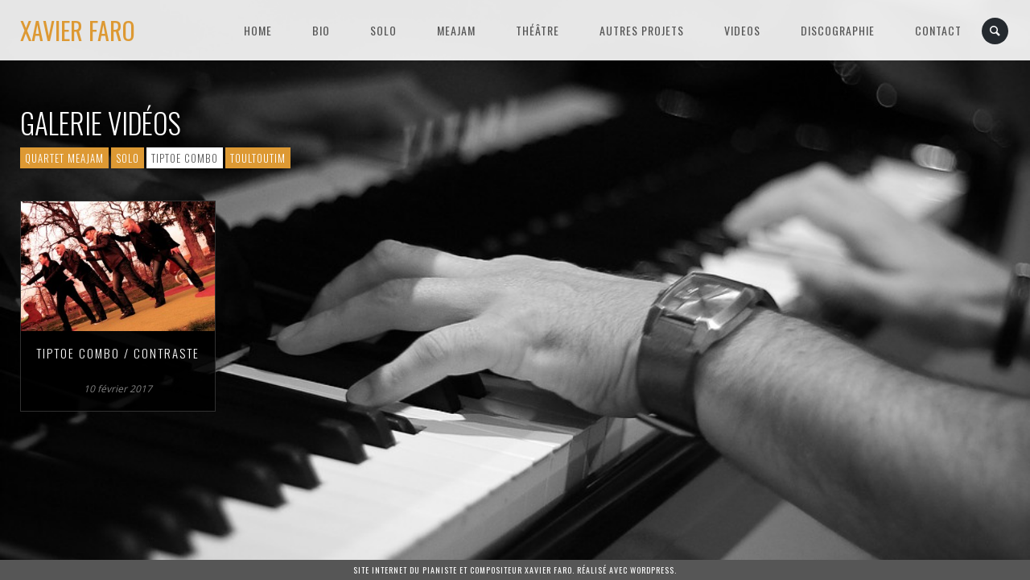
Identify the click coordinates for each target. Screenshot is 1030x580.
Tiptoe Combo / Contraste (118, 353)
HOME (258, 30)
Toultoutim (258, 158)
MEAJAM (456, 30)
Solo (127, 158)
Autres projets (641, 30)
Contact (938, 30)
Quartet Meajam (64, 158)
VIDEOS (742, 30)
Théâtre (537, 30)
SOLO (383, 30)
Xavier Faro (77, 30)
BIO (321, 30)
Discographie (838, 30)
